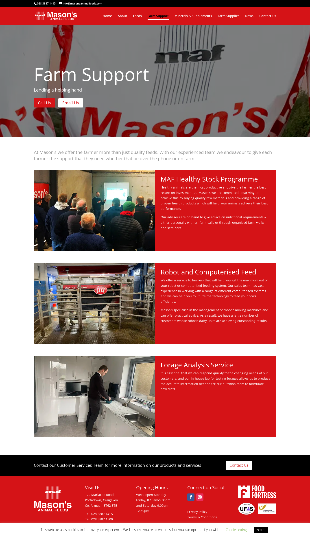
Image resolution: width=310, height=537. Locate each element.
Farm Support (158, 16)
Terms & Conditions (202, 517)
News (249, 16)
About (122, 16)
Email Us (70, 102)
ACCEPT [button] (261, 530)
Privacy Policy (197, 512)
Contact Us (267, 16)
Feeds (137, 16)
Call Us (44, 102)
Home (107, 16)
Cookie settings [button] (237, 529)
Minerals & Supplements (193, 16)
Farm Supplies (228, 16)
